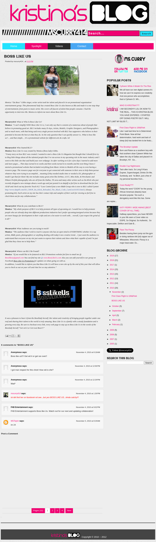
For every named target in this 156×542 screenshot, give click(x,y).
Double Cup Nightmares (130, 166)
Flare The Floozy (127, 230)
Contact (81, 46)
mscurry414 (16, 393)
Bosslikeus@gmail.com (14, 258)
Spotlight (36, 46)
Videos (59, 46)
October (115, 306)
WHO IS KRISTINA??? (129, 105)
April (114, 315)
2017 (112, 265)
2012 (112, 278)
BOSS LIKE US (118, 301)
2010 (112, 288)
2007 (112, 339)
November (116, 292)
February (116, 324)
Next (69, 510)
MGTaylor (15, 421)
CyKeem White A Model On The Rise (135, 86)
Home (13, 46)
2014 (112, 269)
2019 (112, 256)
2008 (112, 335)
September (117, 311)
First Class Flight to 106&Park (132, 128)
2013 (112, 274)
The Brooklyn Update (129, 147)
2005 (112, 344)
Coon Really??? (126, 185)
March (115, 320)
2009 (112, 330)
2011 (112, 283)
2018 (112, 260)
